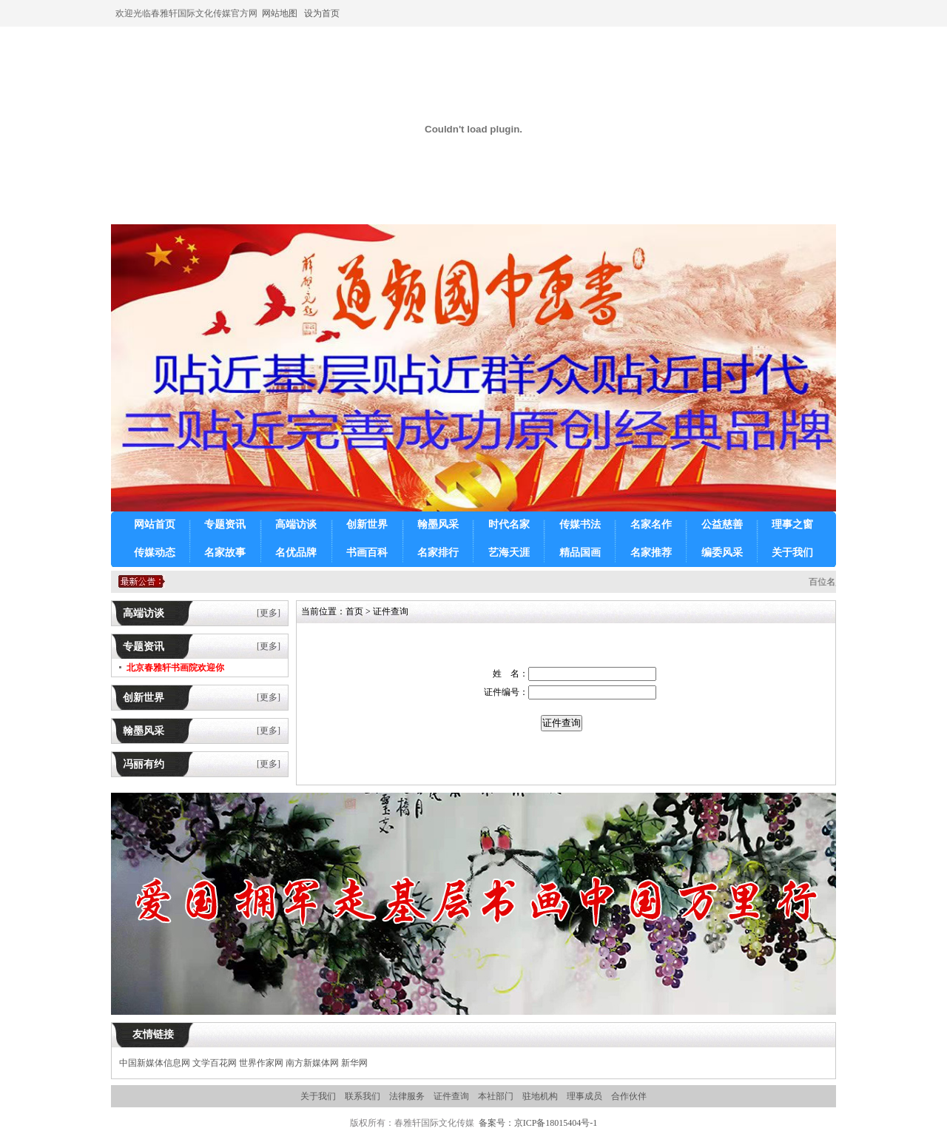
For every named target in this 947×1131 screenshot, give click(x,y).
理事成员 (584, 1096)
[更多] (268, 613)
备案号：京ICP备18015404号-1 (538, 1123)
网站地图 (279, 13)
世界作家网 (261, 1063)
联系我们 (362, 1096)
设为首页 (321, 13)
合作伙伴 (629, 1096)
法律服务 (407, 1096)
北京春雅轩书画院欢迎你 (175, 667)
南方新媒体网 (312, 1063)
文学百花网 (214, 1063)
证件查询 (451, 1096)
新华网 (354, 1063)
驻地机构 (540, 1096)
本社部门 (495, 1096)
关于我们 (318, 1096)
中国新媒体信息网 (154, 1063)
